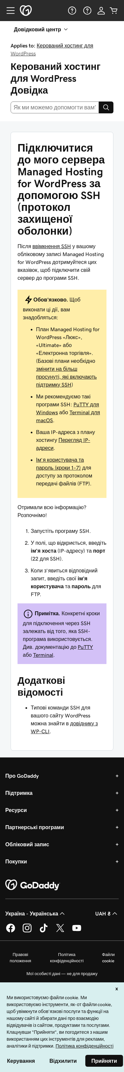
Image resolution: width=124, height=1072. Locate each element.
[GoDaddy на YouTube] (76, 931)
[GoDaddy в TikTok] (43, 931)
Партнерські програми (34, 827)
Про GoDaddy (22, 775)
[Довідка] (71, 10)
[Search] (106, 107)
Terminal (43, 654)
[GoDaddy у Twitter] (60, 931)
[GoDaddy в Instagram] (27, 931)
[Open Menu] (8, 10)
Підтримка (18, 793)
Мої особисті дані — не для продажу (62, 973)
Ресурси (16, 810)
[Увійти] (101, 10)
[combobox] (55, 107)
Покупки (16, 861)
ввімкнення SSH (51, 246)
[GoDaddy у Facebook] (10, 931)
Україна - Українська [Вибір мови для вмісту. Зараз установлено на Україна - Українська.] (35, 913)
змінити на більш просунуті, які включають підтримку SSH (66, 376)
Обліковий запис (27, 844)
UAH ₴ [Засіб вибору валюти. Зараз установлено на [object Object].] (107, 913)
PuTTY (85, 647)
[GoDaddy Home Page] (32, 885)
